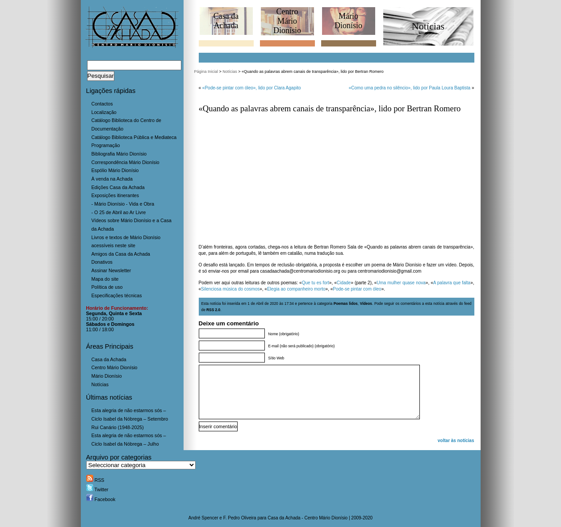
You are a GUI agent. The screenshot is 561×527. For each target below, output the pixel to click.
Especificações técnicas (117, 295)
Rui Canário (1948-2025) (118, 427)
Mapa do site (105, 279)
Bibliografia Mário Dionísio (119, 153)
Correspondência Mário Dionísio (125, 162)
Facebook (101, 499)
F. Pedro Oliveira (239, 517)
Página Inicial (206, 71)
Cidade (344, 282)
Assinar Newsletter (111, 270)
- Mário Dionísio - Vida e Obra (123, 204)
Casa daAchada (226, 21)
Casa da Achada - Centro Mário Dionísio (307, 517)
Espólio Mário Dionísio (115, 170)
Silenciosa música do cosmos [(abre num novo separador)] (230, 289)
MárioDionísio (348, 21)
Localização (104, 112)
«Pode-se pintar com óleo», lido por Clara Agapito (251, 87)
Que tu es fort (315, 282)
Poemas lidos (346, 303)
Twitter (97, 489)
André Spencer (203, 517)
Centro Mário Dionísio (115, 367)
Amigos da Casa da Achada (121, 254)
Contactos (102, 103)
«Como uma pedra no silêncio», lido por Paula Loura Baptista (409, 87)
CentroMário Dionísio (287, 21)
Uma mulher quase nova (401, 282)
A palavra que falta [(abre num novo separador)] (451, 282)
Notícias (100, 384)
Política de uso (107, 287)
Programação (106, 145)
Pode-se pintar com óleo (357, 289)
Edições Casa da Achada (118, 187)
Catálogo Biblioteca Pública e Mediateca (134, 137)
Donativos (102, 262)
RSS (95, 480)
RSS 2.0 (213, 310)
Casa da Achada (109, 359)
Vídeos (366, 303)
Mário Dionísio (107, 376)
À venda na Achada (112, 178)
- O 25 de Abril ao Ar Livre (119, 212)
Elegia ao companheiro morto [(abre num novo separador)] (296, 289)
